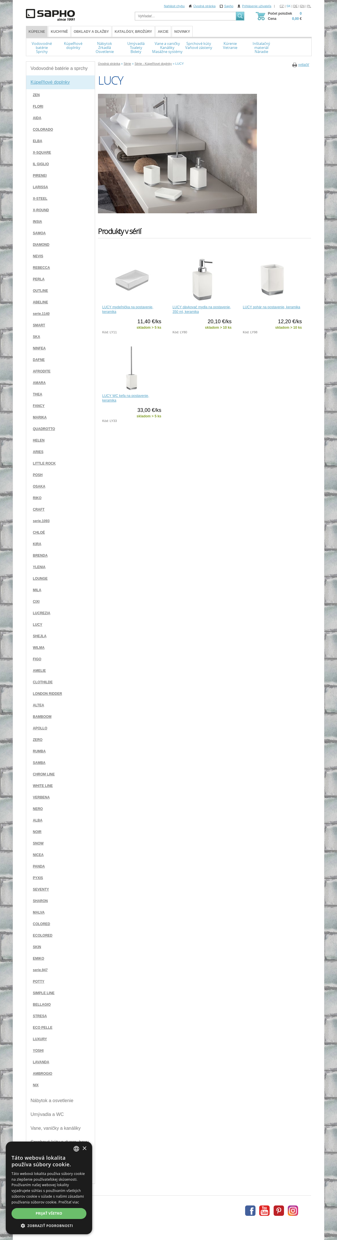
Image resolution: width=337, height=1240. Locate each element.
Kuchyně (59, 32)
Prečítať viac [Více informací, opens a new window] (68, 1202)
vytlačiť (303, 65)
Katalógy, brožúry (133, 32)
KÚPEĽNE (37, 32)
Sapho (228, 6)
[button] (49, 1225)
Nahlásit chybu (174, 6)
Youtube (264, 1210)
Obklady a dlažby (91, 32)
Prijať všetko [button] (49, 1213)
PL (309, 6)
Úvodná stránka (204, 6)
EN (302, 6)
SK (288, 6)
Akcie (163, 32)
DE (295, 6)
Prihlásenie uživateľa (256, 6)
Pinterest (279, 1210)
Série (127, 63)
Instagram (293, 1210)
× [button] (84, 1148)
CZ (282, 6)
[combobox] (76, 1149)
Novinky (182, 32)
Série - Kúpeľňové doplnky (153, 63)
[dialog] (49, 1188)
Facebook (250, 1210)
